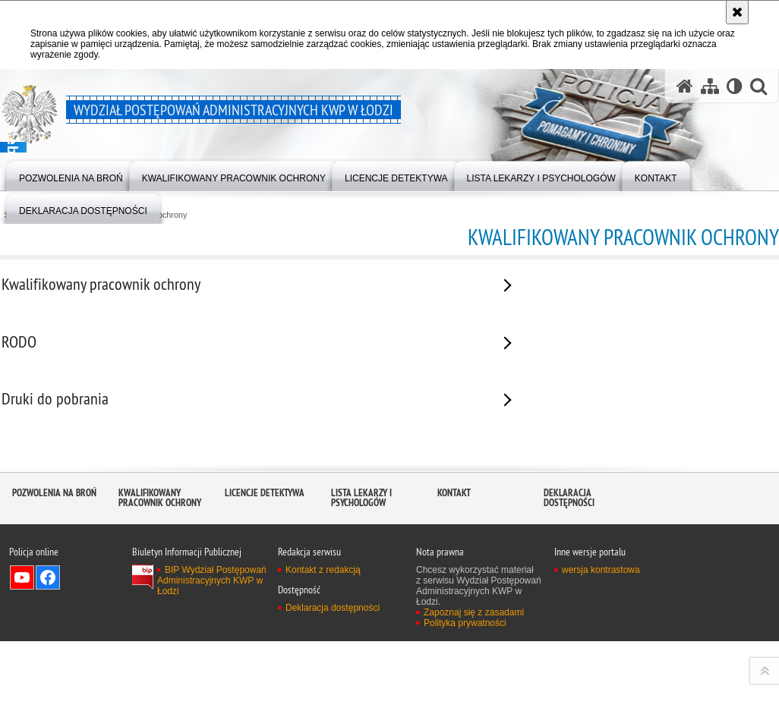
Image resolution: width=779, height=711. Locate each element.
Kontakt (454, 619)
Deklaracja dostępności (569, 624)
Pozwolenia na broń (54, 619)
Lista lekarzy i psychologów (361, 624)
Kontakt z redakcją (323, 696)
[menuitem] (71, 175)
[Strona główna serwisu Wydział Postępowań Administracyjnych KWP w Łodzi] (684, 86)
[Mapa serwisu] (710, 86)
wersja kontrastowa (601, 696)
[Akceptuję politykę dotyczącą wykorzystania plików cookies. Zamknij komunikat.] (737, 12)
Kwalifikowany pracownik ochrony (159, 624)
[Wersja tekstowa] (735, 86)
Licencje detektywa (264, 619)
